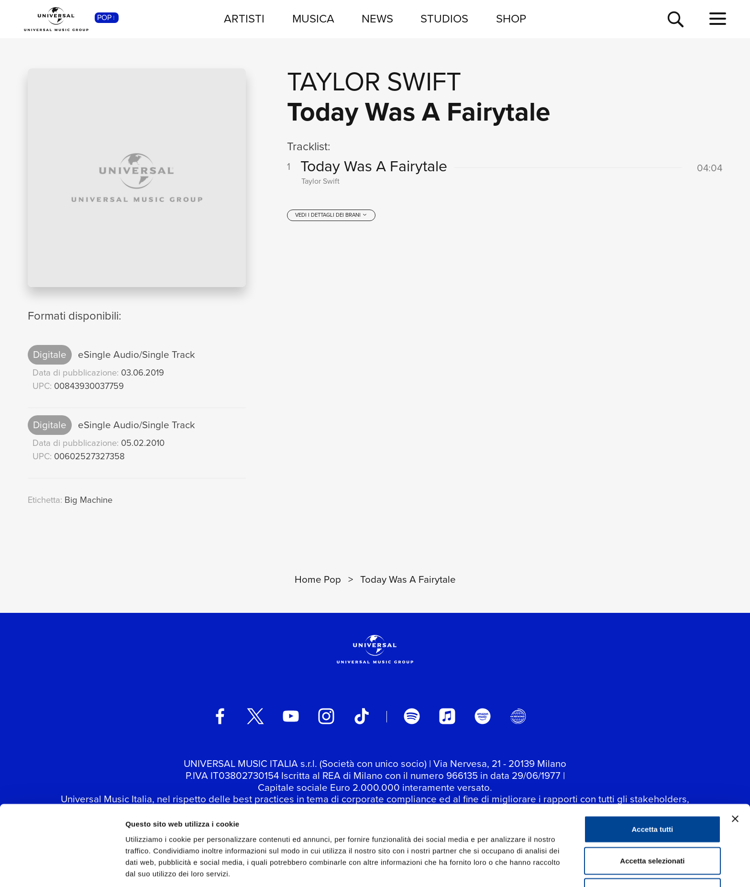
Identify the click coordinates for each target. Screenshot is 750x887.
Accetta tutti (652, 793)
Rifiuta (652, 856)
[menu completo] (717, 19)
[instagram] (326, 716)
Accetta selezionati (652, 824)
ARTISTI (244, 18)
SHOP (511, 18)
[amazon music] (482, 716)
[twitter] (255, 716)
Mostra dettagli (503, 868)
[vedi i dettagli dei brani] (331, 218)
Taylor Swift (374, 81)
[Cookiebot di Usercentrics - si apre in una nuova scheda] (62, 868)
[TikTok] (361, 716)
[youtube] (290, 716)
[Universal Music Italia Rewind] (518, 716)
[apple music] (447, 716)
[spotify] (411, 716)
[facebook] (220, 716)
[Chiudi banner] (735, 782)
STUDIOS (444, 18)
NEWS (377, 18)
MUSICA (313, 18)
